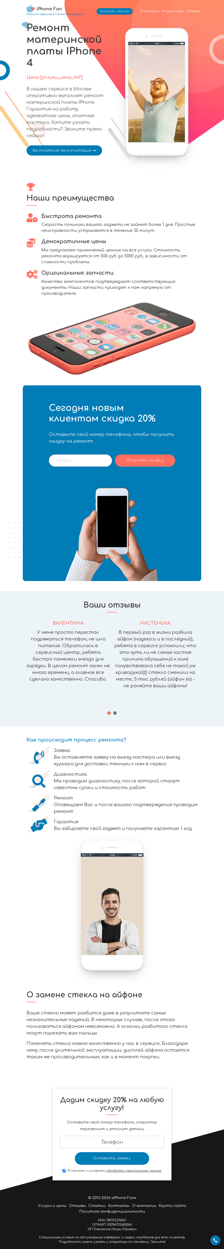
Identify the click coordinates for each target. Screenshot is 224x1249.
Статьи (97, 1206)
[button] (109, 713)
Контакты (119, 1206)
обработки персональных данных (134, 1170)
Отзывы (193, 11)
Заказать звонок (115, 11)
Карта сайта (172, 1206)
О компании (149, 11)
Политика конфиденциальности (112, 1211)
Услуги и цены (173, 11)
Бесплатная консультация (64, 150)
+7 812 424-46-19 (215, 1240)
